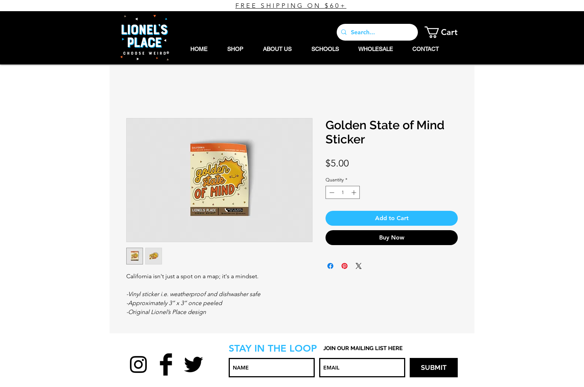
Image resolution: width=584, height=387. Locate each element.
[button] (447, 32)
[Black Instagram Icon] (138, 364)
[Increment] (354, 192)
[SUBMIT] (434, 367)
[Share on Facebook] (330, 265)
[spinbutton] (343, 192)
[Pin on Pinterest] (344, 265)
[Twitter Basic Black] (193, 364)
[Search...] (376, 32)
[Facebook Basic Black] (166, 364)
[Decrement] (331, 192)
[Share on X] (358, 265)
